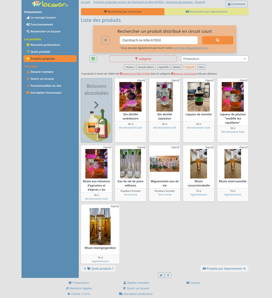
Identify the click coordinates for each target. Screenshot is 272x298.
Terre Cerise (130, 194)
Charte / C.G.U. (78, 294)
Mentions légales (79, 288)
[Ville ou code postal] (159, 40)
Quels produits (38, 52)
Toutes (129, 67)
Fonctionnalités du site (43, 86)
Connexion (236, 4)
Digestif (189, 67)
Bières (177, 67)
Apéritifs (164, 67)
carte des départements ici (190, 48)
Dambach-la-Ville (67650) (135, 73)
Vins (201, 67)
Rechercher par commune (122, 12)
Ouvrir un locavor (40, 79)
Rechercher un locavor (43, 31)
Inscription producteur (136, 294)
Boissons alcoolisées (184, 73)
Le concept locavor (41, 17)
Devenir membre (39, 72)
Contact (193, 283)
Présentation (78, 283)
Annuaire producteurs (43, 45)
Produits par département (224, 268)
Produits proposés (40, 59)
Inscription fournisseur (44, 93)
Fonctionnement (39, 24)
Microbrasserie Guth (130, 127)
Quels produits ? (98, 268)
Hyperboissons (198, 194)
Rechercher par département (206, 12)
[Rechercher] (217, 40)
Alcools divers (146, 67)
